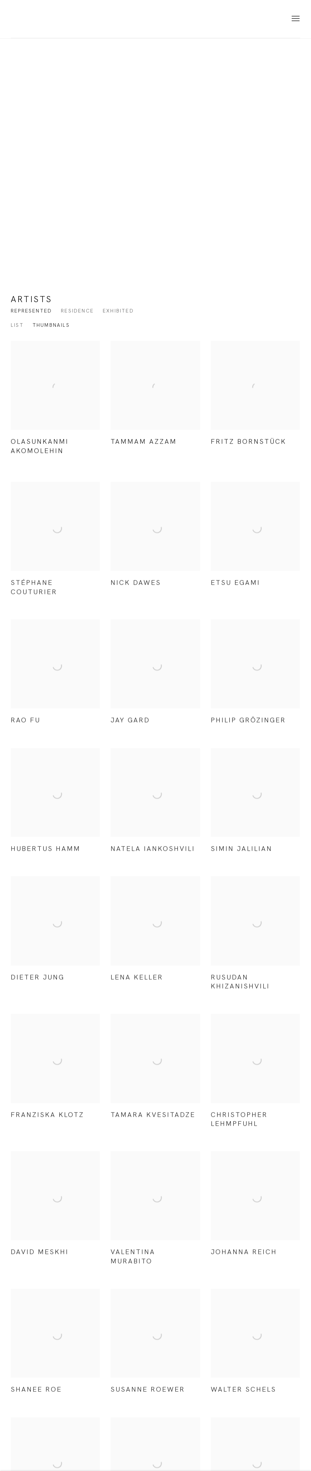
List (17, 325)
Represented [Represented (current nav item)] (31, 310)
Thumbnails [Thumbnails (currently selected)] (51, 325)
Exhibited (118, 310)
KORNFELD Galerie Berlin (43, 19)
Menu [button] (295, 19)
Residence (77, 310)
